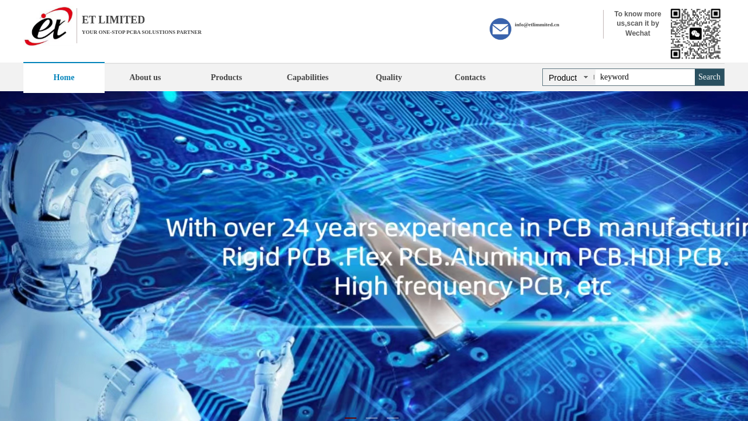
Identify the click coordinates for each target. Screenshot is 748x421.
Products (226, 77)
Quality (389, 77)
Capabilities (308, 77)
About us (145, 77)
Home (64, 77)
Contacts (470, 77)
